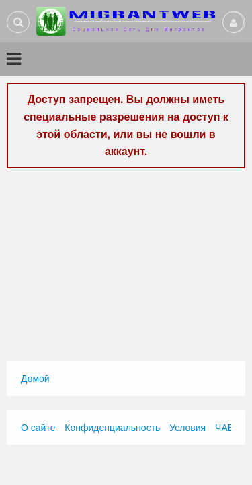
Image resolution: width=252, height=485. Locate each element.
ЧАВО (228, 427)
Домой (35, 378)
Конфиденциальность (112, 427)
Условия (187, 427)
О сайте (38, 427)
